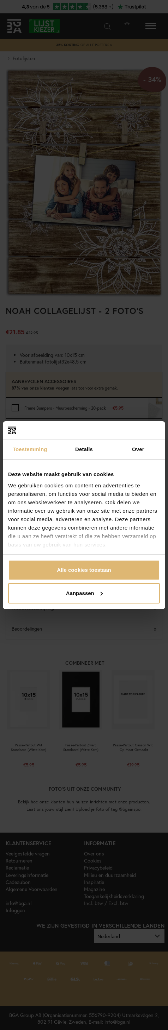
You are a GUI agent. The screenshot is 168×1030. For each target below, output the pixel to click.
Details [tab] (84, 449)
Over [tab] (138, 449)
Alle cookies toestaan (84, 570)
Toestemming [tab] (30, 449)
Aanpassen (84, 593)
